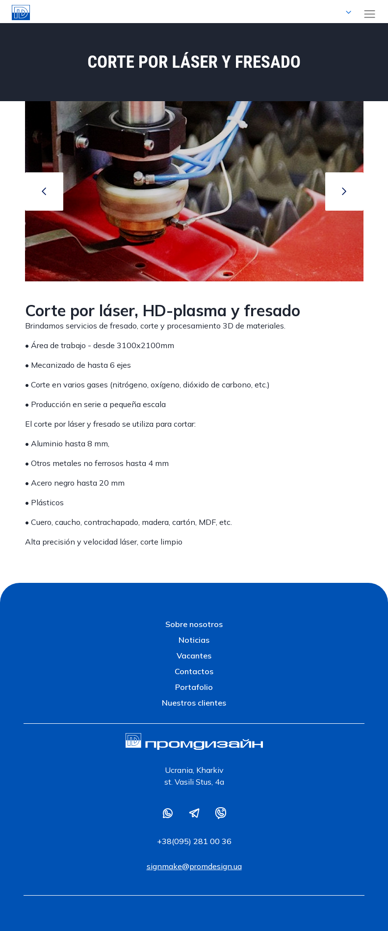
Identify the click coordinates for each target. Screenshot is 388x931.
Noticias (194, 640)
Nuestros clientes (194, 703)
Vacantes (194, 655)
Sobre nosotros (194, 624)
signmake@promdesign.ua (194, 866)
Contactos (194, 671)
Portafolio (194, 687)
